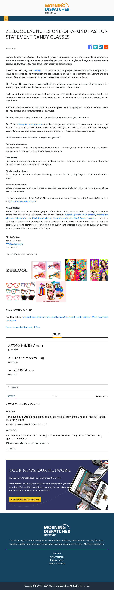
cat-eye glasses (23, 218)
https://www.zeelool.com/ (23, 201)
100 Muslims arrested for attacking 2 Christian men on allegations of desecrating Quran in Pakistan (54, 437)
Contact (57, 553)
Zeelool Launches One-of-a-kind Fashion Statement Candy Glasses (56, 316)
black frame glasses (42, 218)
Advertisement (57, 556)
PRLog (37, 70)
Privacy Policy (57, 560)
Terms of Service (57, 563)
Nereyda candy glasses (30, 124)
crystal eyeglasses (63, 218)
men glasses (89, 214)
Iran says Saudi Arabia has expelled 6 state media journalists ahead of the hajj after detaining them (55, 418)
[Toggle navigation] (6, 18)
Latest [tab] (11, 396)
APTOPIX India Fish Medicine (23, 404)
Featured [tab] (101, 396)
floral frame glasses (84, 218)
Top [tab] (55, 396)
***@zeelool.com (14, 243)
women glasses (73, 214)
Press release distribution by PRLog (23, 327)
